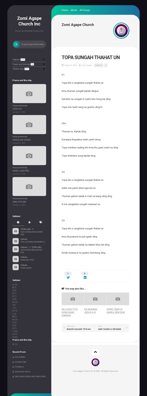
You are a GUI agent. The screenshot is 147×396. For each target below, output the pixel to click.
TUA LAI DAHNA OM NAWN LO (33, 242)
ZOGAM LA (19, 367)
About (74, 10)
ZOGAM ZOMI (20, 362)
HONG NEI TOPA (27, 260)
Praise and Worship (21, 64)
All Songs (85, 10)
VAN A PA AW (19, 201)
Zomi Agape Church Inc (29, 21)
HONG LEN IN (26, 268)
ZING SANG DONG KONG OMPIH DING (30, 377)
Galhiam (16, 59)
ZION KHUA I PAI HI (22, 372)
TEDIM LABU (18, 69)
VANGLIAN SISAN (22, 139)
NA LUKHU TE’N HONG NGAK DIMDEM (70, 308)
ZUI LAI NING (20, 357)
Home (65, 10)
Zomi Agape (87, 65)
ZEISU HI (17, 109)
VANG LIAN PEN (21, 170)
